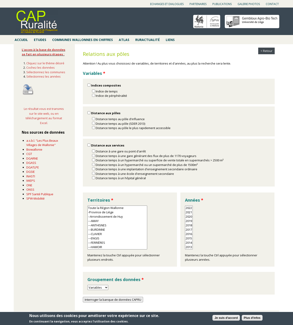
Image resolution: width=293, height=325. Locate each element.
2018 (189, 225)
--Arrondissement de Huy (117, 216)
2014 (189, 243)
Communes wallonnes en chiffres (82, 40)
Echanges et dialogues (167, 4)
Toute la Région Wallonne (117, 208)
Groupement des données (115, 279)
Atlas (124, 40)
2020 (189, 216)
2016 (189, 234)
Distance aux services (107, 145)
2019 (189, 221)
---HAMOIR (117, 247)
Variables (94, 73)
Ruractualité (147, 40)
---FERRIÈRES (117, 243)
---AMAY (117, 221)
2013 (189, 247)
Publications (222, 4)
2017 (189, 230)
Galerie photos (249, 4)
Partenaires (198, 4)
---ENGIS (117, 238)
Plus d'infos (252, 318)
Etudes (40, 40)
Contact (272, 4)
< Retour (266, 51)
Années (194, 200)
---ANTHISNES (117, 225)
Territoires (100, 200)
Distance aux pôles (105, 113)
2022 (189, 208)
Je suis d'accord (226, 318)
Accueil (21, 40)
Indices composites (106, 85)
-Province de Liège (117, 212)
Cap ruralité (37, 21)
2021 (189, 212)
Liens (170, 40)
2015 (189, 238)
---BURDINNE (117, 230)
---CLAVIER (117, 234)
